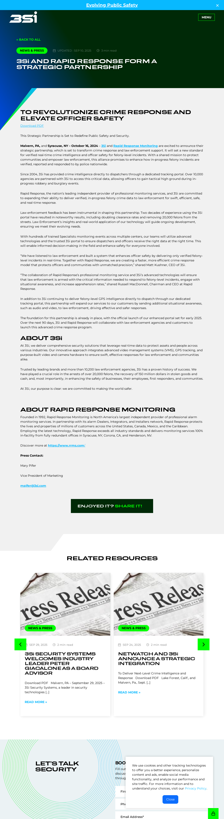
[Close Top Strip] (217, 5)
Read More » (36, 714)
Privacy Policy (195, 788)
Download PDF (32, 126)
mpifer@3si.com (33, 486)
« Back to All (28, 40)
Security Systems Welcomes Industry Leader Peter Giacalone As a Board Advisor (61, 675)
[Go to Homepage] (23, 17)
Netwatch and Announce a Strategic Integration (156, 670)
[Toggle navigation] (206, 17)
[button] (20, 650)
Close (170, 799)
